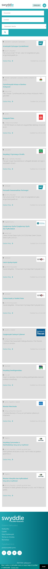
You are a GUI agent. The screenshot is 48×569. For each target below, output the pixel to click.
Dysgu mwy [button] (15, 567)
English (37, 5)
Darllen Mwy (8, 61)
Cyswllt (4, 531)
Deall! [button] (44, 566)
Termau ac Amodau (8, 537)
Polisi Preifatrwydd (8, 534)
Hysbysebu (5, 529)
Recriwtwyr (5, 540)
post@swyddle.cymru (9, 548)
